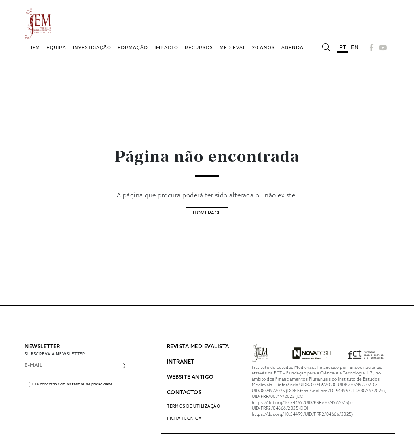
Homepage (207, 213)
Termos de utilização (193, 406)
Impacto (166, 47)
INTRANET (180, 362)
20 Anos (263, 47)
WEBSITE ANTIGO (190, 377)
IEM (35, 47)
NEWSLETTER (42, 347)
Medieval (233, 47)
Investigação (92, 47)
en (355, 47)
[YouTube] (381, 47)
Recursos (199, 47)
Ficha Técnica (184, 418)
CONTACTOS (184, 393)
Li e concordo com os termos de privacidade (72, 384)
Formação (133, 47)
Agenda (292, 47)
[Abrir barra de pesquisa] (326, 47)
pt (342, 47)
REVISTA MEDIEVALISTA (198, 347)
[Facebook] (371, 47)
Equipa (56, 47)
